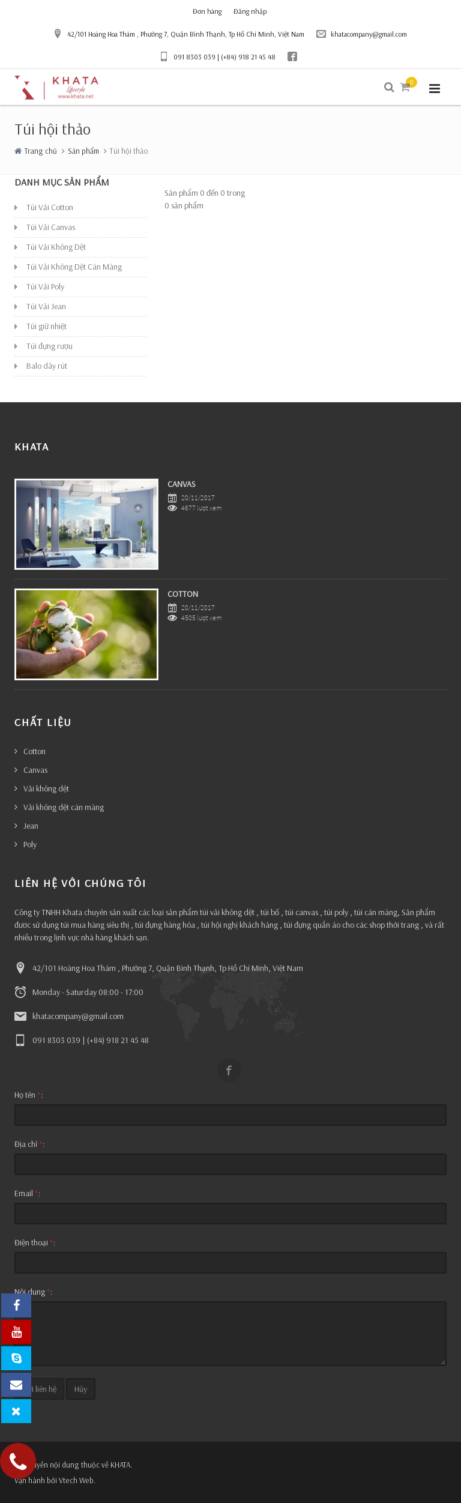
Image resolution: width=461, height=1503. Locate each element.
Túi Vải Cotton (49, 207)
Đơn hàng (207, 11)
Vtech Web (76, 1480)
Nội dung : (33, 1291)
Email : (27, 1193)
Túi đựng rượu (49, 345)
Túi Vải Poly (45, 286)
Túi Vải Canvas (50, 227)
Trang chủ (41, 151)
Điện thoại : (34, 1242)
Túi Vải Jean (46, 306)
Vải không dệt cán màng (63, 807)
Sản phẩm (83, 151)
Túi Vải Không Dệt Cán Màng (74, 266)
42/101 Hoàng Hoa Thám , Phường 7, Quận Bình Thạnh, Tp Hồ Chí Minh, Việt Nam (178, 33)
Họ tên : (28, 1094)
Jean (30, 825)
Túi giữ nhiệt (46, 326)
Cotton (34, 751)
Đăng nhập (250, 11)
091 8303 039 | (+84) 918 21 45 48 (217, 56)
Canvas (35, 769)
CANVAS (181, 484)
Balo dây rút (46, 365)
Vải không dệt (46, 788)
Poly (30, 844)
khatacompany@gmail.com (361, 33)
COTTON (182, 593)
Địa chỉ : (29, 1144)
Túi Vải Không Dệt (56, 246)
